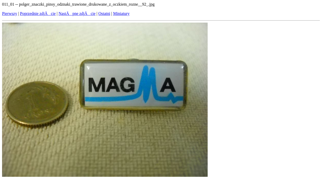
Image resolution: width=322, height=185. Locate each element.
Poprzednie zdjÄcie (38, 13)
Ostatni (104, 13)
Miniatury (121, 13)
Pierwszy (9, 13)
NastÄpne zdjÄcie (77, 13)
